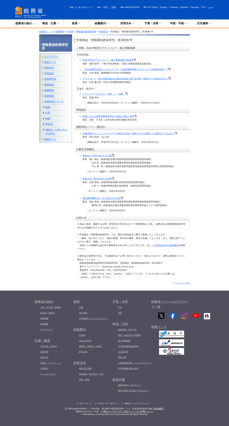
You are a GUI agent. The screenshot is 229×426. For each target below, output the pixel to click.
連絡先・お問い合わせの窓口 (56, 131)
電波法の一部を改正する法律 (98, 155)
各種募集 (44, 324)
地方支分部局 (85, 341)
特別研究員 (50, 79)
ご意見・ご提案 (109, 7)
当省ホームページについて (137, 403)
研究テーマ (50, 62)
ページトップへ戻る (182, 283)
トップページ (51, 56)
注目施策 (204, 23)
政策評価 (118, 379)
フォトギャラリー (48, 374)
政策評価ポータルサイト (129, 385)
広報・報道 (42, 340)
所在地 (49, 124)
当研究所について (54, 101)
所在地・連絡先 (47, 313)
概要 (47, 107)
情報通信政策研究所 (86, 31)
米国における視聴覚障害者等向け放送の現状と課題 (109, 116)
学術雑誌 (103, 31)
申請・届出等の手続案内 (129, 335)
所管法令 (127, 23)
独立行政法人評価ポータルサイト (133, 390)
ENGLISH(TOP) (132, 7)
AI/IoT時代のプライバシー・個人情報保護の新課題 (109, 60)
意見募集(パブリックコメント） (94, 318)
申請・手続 (178, 23)
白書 (81, 307)
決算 (120, 313)
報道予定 (44, 357)
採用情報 (49, 96)
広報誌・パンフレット (50, 363)
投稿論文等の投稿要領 (167, 245)
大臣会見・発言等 (48, 346)
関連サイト (50, 139)
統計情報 (83, 313)
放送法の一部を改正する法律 (97, 178)
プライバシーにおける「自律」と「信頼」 (105, 94)
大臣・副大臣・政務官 (50, 307)
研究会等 (49, 67)
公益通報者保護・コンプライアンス (134, 363)
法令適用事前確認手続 (128, 346)
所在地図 (158, 409)
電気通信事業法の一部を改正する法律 (101, 198)
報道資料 (44, 352)
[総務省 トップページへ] (31, 12)
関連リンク (159, 328)
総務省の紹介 (25, 23)
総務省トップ (46, 31)
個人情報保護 (124, 341)
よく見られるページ (83, 7)
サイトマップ (86, 403)
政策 (76, 23)
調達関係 (49, 90)
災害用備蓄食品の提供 (128, 368)
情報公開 (122, 357)
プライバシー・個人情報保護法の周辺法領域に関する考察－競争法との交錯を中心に (126, 78)
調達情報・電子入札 (127, 330)
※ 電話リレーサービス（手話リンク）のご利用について (127, 411)
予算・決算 (152, 23)
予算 (120, 307)
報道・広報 (50, 23)
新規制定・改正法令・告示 (91, 374)
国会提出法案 (85, 368)
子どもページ (46, 329)
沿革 (47, 112)
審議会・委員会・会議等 (90, 346)
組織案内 (102, 23)
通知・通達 (84, 379)
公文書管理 (123, 352)
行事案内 (44, 368)
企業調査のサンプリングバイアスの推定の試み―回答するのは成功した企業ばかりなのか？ (129, 133)
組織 (47, 118)
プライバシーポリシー (108, 403)
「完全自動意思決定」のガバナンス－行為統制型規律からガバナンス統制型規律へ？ (126, 69)
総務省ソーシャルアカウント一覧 (170, 304)
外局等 (70, 31)
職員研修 (49, 84)
